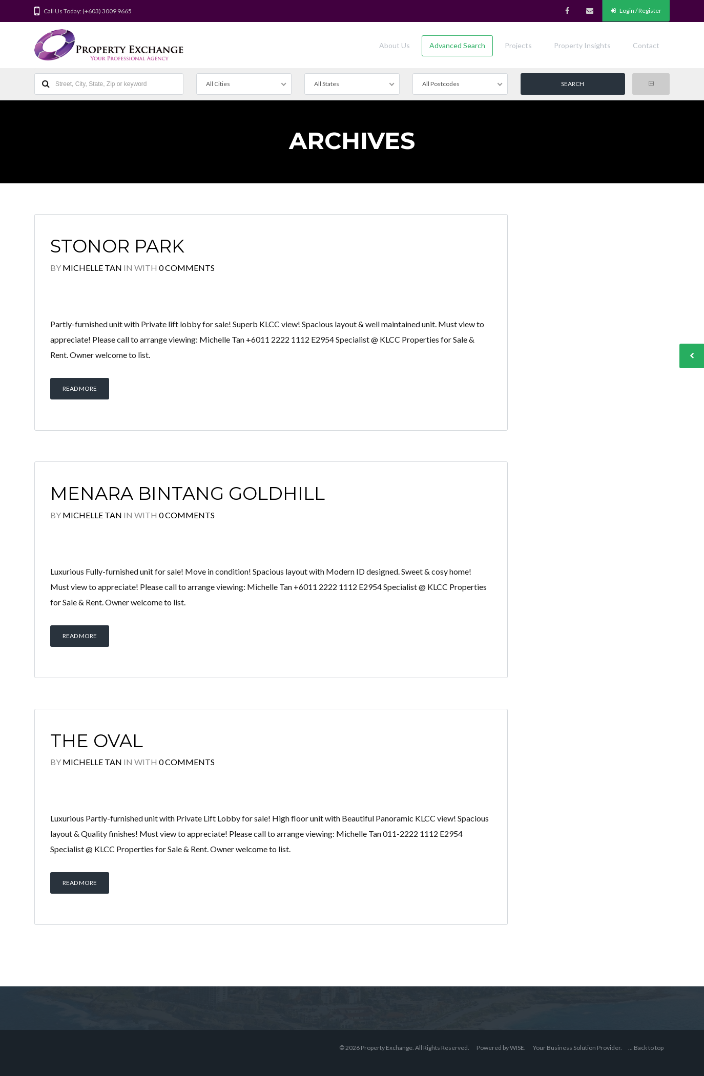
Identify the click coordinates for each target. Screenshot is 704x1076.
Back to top (649, 1047)
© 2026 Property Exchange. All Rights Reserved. (404, 1047)
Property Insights (582, 45)
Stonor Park (117, 246)
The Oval (96, 741)
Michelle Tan (92, 267)
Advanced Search (457, 45)
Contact (646, 45)
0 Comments (187, 267)
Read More (80, 388)
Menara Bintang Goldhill (187, 493)
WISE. (518, 1047)
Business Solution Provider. (584, 1047)
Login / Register (636, 10)
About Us (394, 45)
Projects (518, 45)
